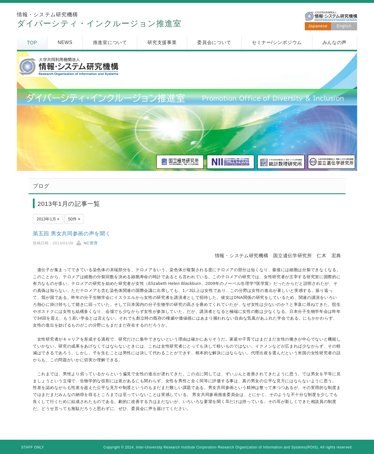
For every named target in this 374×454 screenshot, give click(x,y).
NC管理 (86, 243)
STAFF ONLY (32, 447)
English (344, 26)
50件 (74, 219)
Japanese (317, 26)
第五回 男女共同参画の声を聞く (72, 233)
